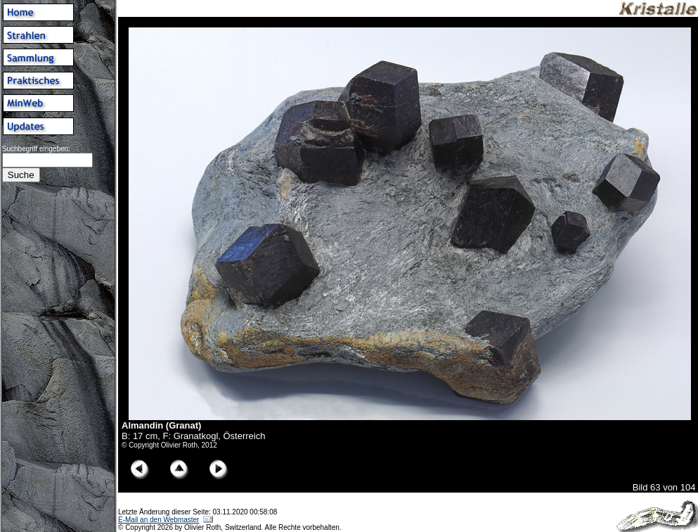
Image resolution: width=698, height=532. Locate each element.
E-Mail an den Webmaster (158, 520)
